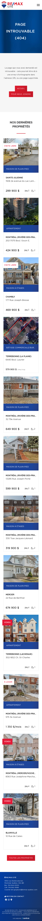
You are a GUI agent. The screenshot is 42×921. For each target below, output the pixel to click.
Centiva (25, 918)
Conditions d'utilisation (31, 913)
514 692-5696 (13, 887)
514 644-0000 (13, 885)
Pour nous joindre (21, 94)
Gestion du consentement (21, 915)
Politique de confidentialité (12, 913)
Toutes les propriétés (21, 858)
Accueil (21, 88)
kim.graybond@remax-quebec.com (24, 890)
